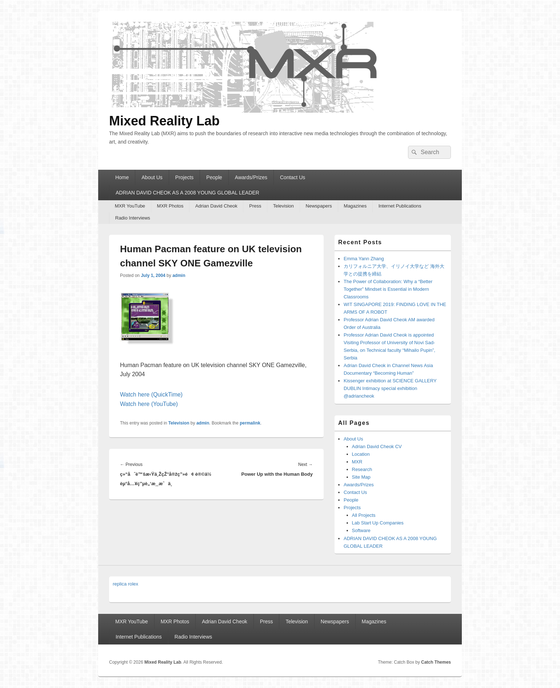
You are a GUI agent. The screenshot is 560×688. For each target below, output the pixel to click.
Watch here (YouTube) (149, 404)
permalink (250, 423)
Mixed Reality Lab (164, 120)
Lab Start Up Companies (378, 523)
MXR (357, 461)
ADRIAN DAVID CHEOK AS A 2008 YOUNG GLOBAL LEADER (187, 193)
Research (362, 469)
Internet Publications (400, 206)
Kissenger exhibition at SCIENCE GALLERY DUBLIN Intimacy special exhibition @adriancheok (390, 388)
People (214, 177)
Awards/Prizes (251, 177)
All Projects (364, 515)
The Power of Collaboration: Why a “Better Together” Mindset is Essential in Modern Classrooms (388, 289)
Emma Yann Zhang (364, 258)
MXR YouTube (130, 206)
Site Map (361, 477)
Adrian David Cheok (216, 206)
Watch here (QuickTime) (151, 394)
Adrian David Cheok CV (377, 446)
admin (178, 275)
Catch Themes (436, 662)
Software (361, 530)
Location (361, 454)
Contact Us (292, 177)
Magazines (355, 206)
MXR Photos (170, 206)
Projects (184, 177)
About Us (152, 177)
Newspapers (319, 206)
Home (122, 177)
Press (255, 206)
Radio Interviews (132, 218)
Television (283, 206)
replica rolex (125, 584)
